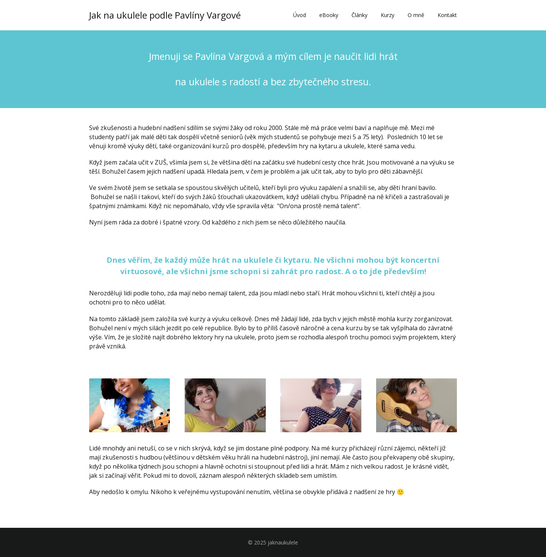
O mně (416, 15)
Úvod (299, 15)
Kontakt (447, 15)
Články (359, 15)
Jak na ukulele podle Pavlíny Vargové (165, 15)
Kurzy (387, 15)
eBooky (328, 15)
